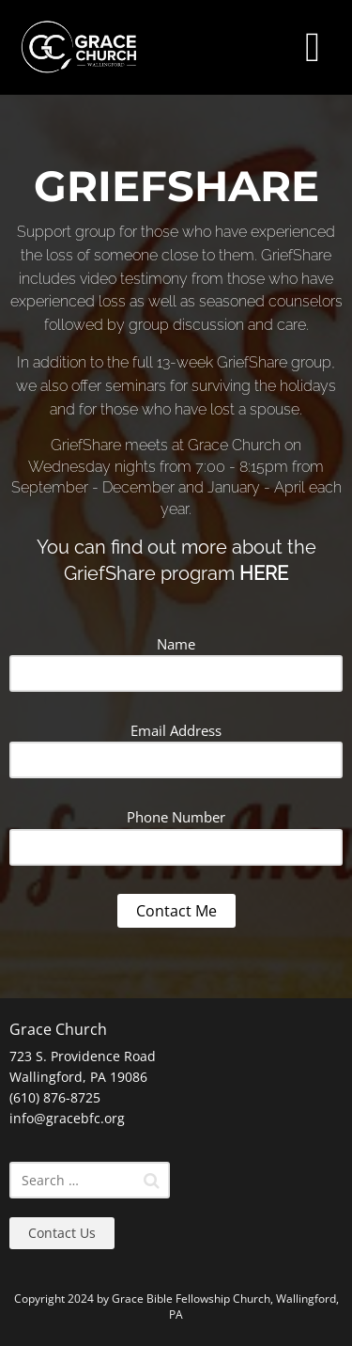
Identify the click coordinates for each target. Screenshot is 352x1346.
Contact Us (62, 1233)
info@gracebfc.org (67, 1118)
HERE (263, 573)
